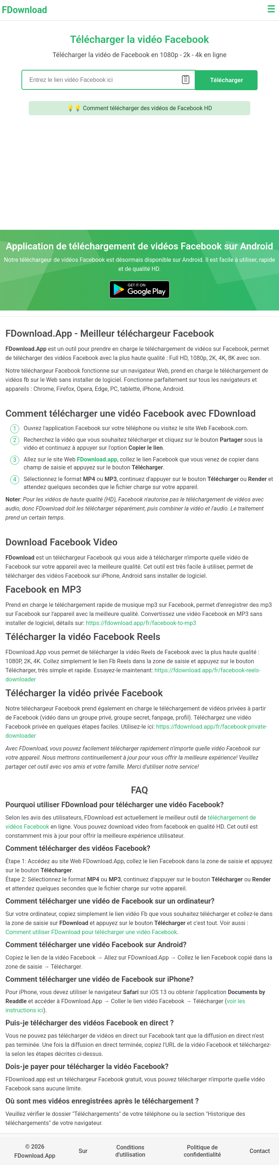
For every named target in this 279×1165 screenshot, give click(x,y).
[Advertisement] (139, 174)
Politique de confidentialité (202, 1150)
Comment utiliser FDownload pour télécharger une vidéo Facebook (91, 931)
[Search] (108, 79)
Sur (82, 1150)
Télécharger (226, 79)
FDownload (24, 10)
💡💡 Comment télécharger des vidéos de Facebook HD (139, 107)
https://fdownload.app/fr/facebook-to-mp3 (141, 622)
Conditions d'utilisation (130, 1150)
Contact (260, 1150)
